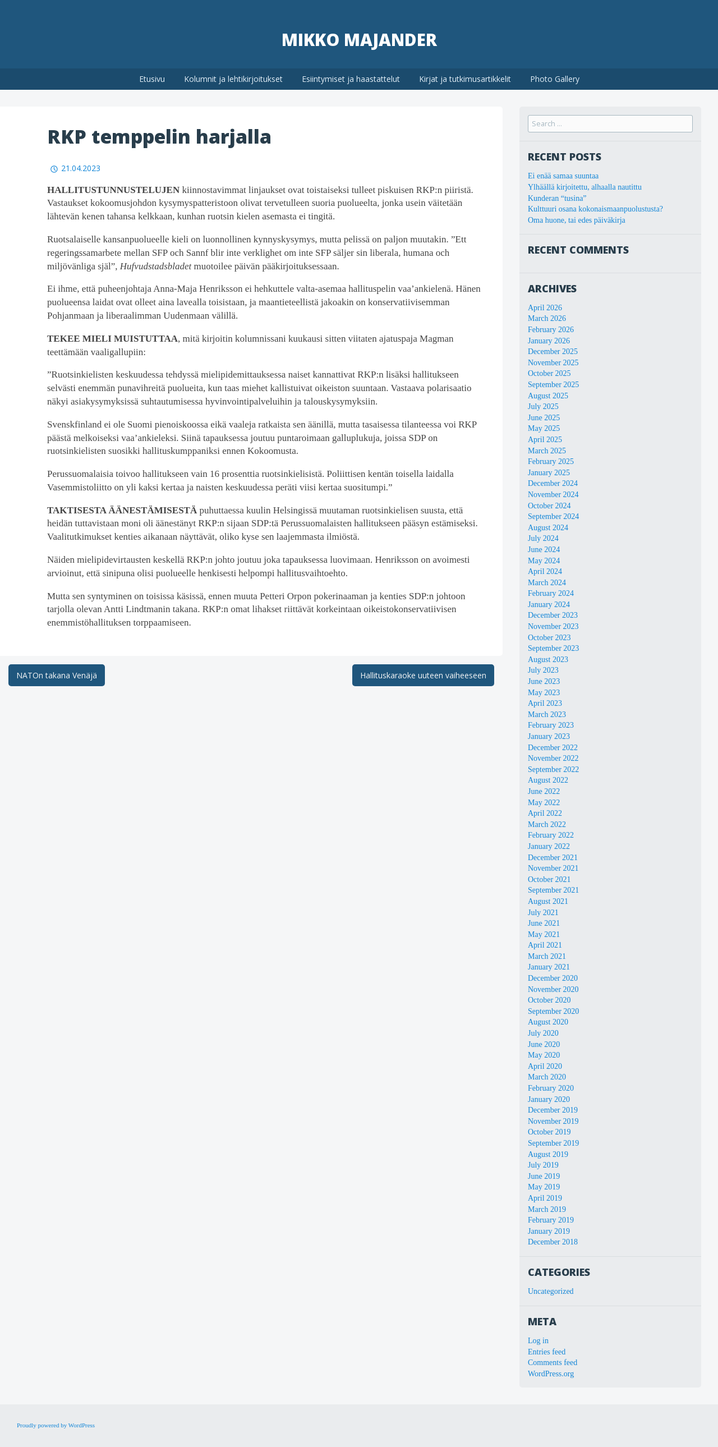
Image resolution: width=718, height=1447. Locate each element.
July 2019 (543, 1165)
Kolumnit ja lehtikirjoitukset (233, 79)
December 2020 (553, 978)
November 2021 (553, 868)
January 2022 (549, 846)
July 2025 (543, 406)
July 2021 (543, 912)
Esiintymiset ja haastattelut (351, 79)
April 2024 (545, 571)
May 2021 (544, 934)
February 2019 (551, 1220)
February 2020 (551, 1088)
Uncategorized (551, 1291)
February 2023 (551, 725)
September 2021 (553, 890)
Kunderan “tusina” (557, 198)
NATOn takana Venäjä (56, 675)
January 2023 (549, 736)
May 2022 (544, 802)
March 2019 (547, 1209)
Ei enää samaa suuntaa (563, 176)
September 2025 (553, 384)
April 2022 (545, 813)
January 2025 (549, 472)
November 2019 (553, 1121)
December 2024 (553, 483)
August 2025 (548, 396)
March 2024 (547, 582)
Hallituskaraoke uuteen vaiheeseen (423, 675)
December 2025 (553, 351)
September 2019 (553, 1143)
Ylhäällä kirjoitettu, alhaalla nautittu (585, 187)
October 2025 (549, 373)
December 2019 (553, 1110)
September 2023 (553, 648)
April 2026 (545, 308)
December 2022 (553, 747)
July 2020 (543, 1033)
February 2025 (551, 461)
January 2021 (549, 967)
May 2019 (544, 1187)
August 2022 (548, 780)
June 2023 (544, 681)
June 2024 (544, 549)
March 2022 (547, 824)
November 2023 (553, 626)
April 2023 (545, 703)
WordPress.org (551, 1374)
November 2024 (553, 494)
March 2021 (547, 956)
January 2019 (549, 1231)
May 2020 (544, 1055)
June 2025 (544, 418)
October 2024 (549, 506)
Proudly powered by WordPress (56, 1425)
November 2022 (553, 758)
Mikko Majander (359, 39)
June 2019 (544, 1176)
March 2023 (547, 714)
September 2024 (553, 516)
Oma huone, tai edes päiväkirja (576, 220)
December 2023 (553, 615)
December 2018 (553, 1242)
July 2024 (543, 538)
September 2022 (553, 769)
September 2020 (553, 1011)
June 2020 (544, 1044)
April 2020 (545, 1066)
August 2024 (548, 527)
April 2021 (545, 945)
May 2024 (544, 561)
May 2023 (544, 692)
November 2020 (553, 989)
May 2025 (544, 428)
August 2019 (548, 1154)
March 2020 (547, 1077)
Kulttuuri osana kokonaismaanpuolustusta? (595, 209)
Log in (538, 1340)
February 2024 (551, 593)
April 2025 (545, 439)
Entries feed (546, 1352)
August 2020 (548, 1022)
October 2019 (549, 1132)
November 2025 (553, 363)
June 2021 (544, 923)
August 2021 (548, 901)
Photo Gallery (554, 79)
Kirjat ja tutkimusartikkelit (465, 79)
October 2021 (549, 879)
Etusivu (152, 79)
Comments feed (552, 1362)
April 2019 (545, 1198)
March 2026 (547, 318)
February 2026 (551, 329)
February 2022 (551, 835)
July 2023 (543, 670)
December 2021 (553, 857)
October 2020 (549, 1000)
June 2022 (544, 791)
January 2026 (549, 341)
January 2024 (549, 604)
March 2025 (547, 451)
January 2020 (549, 1099)
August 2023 (548, 659)
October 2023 (549, 637)
